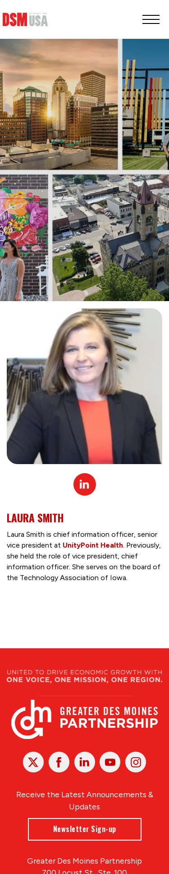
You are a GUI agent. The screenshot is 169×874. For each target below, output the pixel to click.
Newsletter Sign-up (84, 828)
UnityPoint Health (93, 545)
